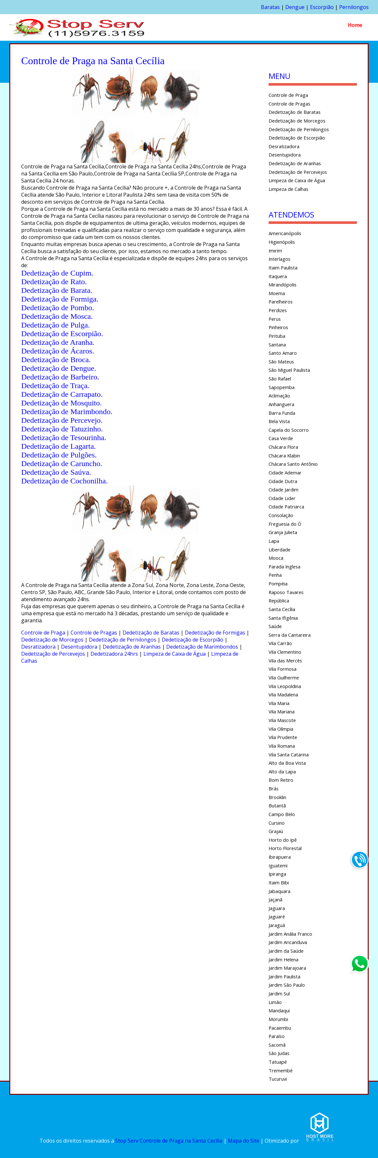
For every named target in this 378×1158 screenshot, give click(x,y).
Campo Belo (282, 814)
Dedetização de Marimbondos (202, 646)
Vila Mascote (282, 720)
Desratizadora (38, 646)
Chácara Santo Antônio (293, 464)
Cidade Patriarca (286, 506)
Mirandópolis (282, 284)
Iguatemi (278, 865)
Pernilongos (354, 7)
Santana (277, 344)
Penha (275, 575)
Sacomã (277, 1045)
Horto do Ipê (283, 840)
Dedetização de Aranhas (132, 646)
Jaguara (277, 908)
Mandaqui (279, 1010)
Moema (277, 293)
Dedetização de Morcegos (52, 639)
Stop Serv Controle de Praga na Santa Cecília (168, 1140)
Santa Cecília (282, 609)
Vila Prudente (283, 737)
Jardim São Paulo (287, 985)
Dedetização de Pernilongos (122, 639)
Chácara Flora (283, 447)
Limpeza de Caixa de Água (174, 653)
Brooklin (277, 797)
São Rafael (280, 378)
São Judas (279, 1053)
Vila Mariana (282, 711)
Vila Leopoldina (285, 686)
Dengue (295, 7)
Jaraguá (277, 925)
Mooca (276, 558)
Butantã (277, 805)
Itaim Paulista (283, 267)
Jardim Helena (283, 959)
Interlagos (279, 259)
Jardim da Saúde (286, 951)
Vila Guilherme (284, 677)
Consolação (281, 515)
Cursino (277, 823)
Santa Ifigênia (283, 618)
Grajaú (276, 831)
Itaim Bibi (279, 882)
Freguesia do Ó (285, 524)
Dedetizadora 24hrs (114, 653)
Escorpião (322, 7)
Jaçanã (275, 899)
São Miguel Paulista (289, 370)
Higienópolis (282, 242)
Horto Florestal (285, 848)
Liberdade (279, 549)
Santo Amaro (283, 353)
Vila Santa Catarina (289, 754)
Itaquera (278, 276)
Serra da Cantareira (290, 635)
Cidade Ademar (285, 472)
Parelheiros (281, 301)
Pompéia (278, 583)
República (279, 600)
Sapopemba (282, 387)
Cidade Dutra (283, 481)
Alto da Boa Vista (287, 763)
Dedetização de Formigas (215, 632)
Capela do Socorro (289, 430)
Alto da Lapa (282, 771)
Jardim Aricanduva (288, 942)
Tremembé (281, 1070)
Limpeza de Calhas (288, 189)
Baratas (270, 7)
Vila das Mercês (285, 660)
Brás (274, 788)
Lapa (274, 541)
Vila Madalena (283, 694)
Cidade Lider (282, 498)
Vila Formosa (282, 669)
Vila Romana (282, 746)
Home (355, 25)
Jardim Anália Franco (290, 934)
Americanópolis (285, 233)
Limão (275, 1002)
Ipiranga (277, 874)
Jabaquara (279, 891)
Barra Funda (282, 413)
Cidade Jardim (283, 489)
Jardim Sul (279, 993)
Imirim (275, 250)
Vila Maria (279, 703)
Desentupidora (79, 646)
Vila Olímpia (281, 729)
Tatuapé (278, 1062)
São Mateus (281, 361)
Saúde (275, 626)
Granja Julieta (283, 532)
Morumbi (278, 1019)
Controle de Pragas (94, 632)
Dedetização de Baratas (151, 632)
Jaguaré (277, 916)
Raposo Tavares (286, 592)
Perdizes (278, 310)
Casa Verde (281, 438)
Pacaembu (280, 1028)
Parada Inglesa (284, 566)
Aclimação (279, 395)
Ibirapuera (280, 857)
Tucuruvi (278, 1079)
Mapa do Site (243, 1140)
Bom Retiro (281, 780)
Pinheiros (278, 327)
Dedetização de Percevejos (53, 653)
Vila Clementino (285, 652)
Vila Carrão (280, 643)
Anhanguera (281, 404)
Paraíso (277, 1036)
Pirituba (277, 336)
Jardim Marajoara (287, 968)
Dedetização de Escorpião (192, 639)
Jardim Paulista (284, 976)
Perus (275, 319)
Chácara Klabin (284, 455)
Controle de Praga (43, 632)
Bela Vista (279, 421)
